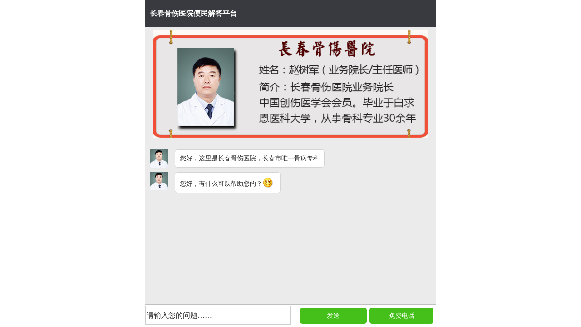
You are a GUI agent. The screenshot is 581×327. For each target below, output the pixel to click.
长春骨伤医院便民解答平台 (193, 13)
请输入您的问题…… (179, 315)
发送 (333, 315)
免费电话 (401, 315)
